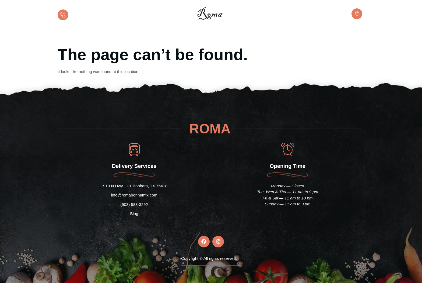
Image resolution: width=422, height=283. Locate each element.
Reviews (239, 35)
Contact (292, 35)
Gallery (266, 35)
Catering (189, 35)
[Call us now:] (63, 14)
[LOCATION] (356, 13)
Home (141, 35)
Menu (214, 35)
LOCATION (339, 11)
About (164, 35)
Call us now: (82, 11)
